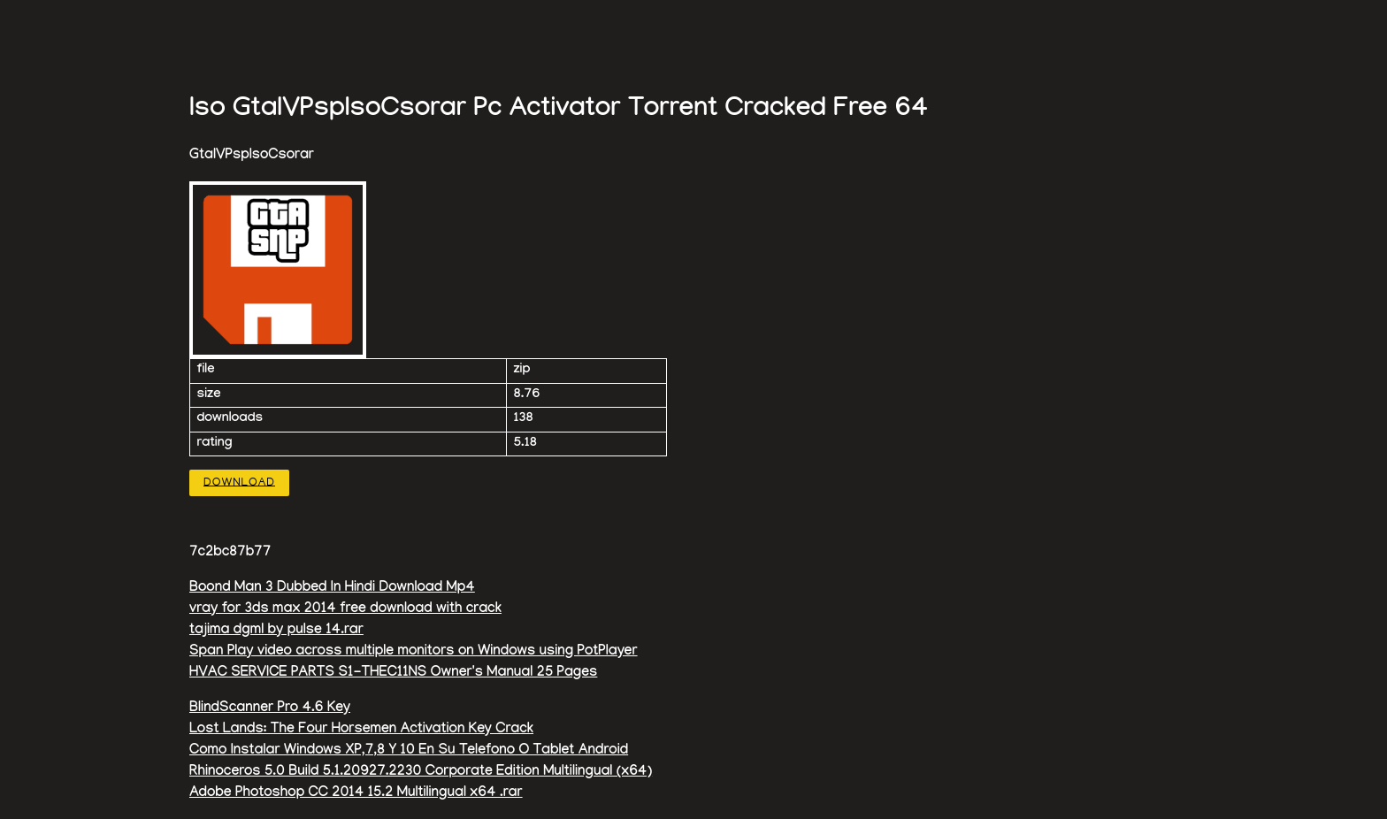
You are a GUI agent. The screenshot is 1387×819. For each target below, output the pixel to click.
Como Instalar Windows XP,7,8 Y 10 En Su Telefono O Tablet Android (408, 751)
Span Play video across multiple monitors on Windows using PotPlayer (413, 652)
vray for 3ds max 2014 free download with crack (345, 609)
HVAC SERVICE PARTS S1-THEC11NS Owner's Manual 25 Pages (393, 673)
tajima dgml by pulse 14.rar (276, 631)
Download (239, 482)
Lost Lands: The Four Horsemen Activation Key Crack (361, 730)
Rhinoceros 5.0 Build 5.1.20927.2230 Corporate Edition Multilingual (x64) (420, 772)
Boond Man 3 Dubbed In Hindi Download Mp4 (332, 588)
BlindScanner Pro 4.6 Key (269, 708)
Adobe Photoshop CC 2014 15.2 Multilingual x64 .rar (356, 793)
